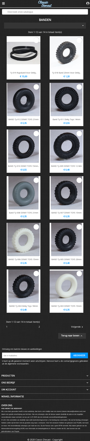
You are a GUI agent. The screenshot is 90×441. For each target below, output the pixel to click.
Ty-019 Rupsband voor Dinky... (23, 72)
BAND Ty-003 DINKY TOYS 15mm (66, 306)
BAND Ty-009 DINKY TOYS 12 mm (66, 166)
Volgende (77, 327)
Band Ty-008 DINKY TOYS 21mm (23, 212)
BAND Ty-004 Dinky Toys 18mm (23, 306)
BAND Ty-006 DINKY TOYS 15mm (23, 259)
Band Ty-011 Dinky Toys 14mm (66, 119)
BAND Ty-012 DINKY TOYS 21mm (23, 119)
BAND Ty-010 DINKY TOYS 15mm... (23, 166)
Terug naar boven (72, 335)
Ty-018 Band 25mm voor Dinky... (66, 72)
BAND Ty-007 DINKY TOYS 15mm (66, 212)
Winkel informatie (12, 396)
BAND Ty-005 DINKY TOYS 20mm (66, 259)
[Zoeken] (45, 12)
